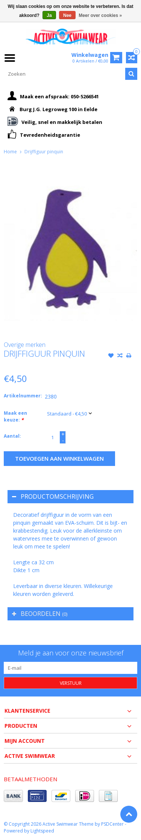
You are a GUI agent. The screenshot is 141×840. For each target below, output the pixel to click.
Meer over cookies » (100, 15)
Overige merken (24, 345)
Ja (49, 15)
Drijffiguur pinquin (43, 151)
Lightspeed (42, 831)
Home (10, 151)
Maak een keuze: (15, 416)
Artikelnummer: (22, 396)
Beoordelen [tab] (39, 613)
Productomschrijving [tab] (53, 496)
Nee (67, 15)
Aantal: (12, 436)
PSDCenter (112, 824)
